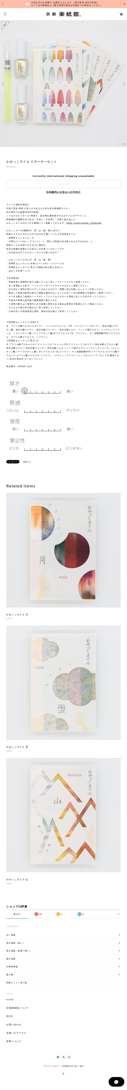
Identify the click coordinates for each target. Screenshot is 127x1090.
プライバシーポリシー (52, 1066)
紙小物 (9, 974)
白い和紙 (10, 935)
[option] (63, 83)
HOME (10, 999)
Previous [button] (3, 83)
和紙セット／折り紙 (16, 982)
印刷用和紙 (12, 966)
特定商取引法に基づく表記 (72, 1066)
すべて (16, 914)
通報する (27, 462)
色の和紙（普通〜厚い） (19, 950)
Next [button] (123, 83)
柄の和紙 (10, 958)
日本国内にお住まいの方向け (63, 192)
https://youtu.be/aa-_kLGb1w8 (83, 223)
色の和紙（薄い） (15, 943)
